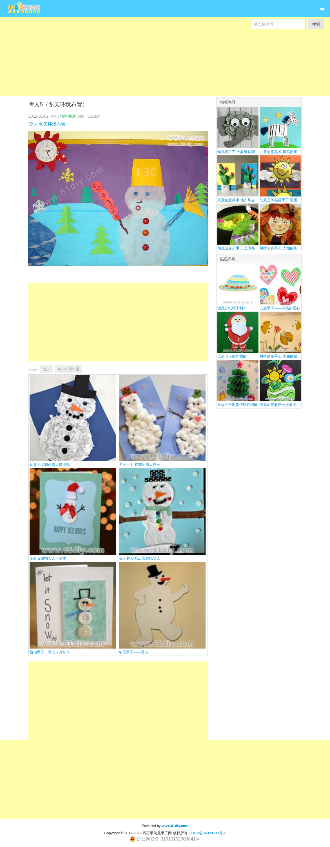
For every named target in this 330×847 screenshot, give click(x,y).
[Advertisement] (165, 68)
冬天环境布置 (52, 124)
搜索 (316, 24)
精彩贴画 (68, 116)
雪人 (32, 124)
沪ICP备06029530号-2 (207, 833)
